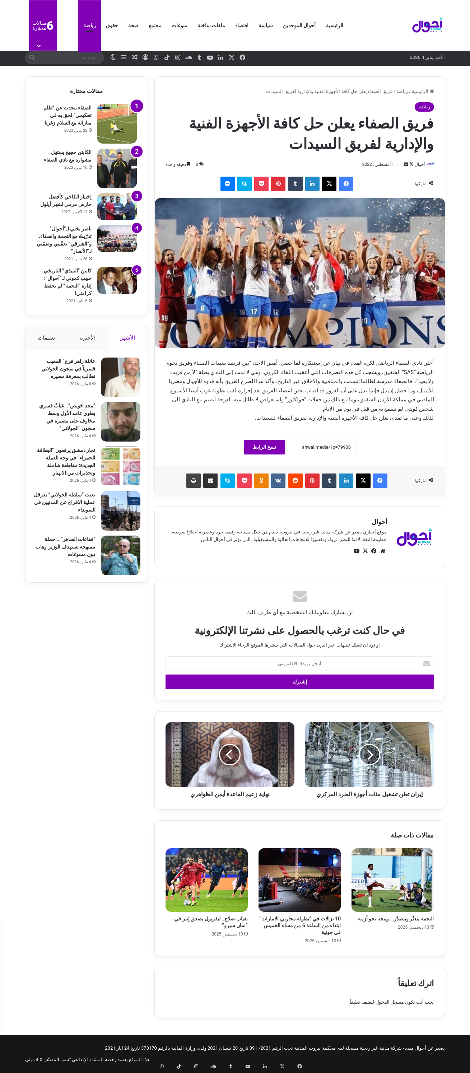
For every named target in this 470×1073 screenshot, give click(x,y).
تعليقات (46, 338)
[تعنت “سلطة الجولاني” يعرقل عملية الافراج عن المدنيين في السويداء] (117, 519)
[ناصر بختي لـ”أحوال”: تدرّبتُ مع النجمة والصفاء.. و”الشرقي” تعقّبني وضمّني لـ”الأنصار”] (117, 238)
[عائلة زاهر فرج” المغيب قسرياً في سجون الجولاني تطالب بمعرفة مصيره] (117, 381)
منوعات (179, 25)
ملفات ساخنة (211, 25)
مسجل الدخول (390, 1002)
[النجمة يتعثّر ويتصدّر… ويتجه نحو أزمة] (393, 880)
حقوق (112, 25)
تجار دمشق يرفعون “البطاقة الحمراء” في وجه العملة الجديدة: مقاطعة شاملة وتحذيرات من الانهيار (65, 469)
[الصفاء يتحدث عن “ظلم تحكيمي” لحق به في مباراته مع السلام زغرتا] (117, 124)
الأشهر (127, 338)
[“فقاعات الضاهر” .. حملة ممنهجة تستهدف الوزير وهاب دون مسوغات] (117, 564)
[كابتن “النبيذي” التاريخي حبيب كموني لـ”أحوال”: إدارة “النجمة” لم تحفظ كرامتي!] (117, 280)
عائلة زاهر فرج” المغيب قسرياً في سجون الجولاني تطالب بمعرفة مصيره (65, 372)
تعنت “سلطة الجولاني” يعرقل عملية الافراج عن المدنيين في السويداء (67, 510)
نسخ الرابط (264, 448)
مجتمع (155, 25)
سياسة (266, 25)
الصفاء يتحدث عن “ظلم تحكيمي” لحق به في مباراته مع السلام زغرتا (67, 115)
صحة (133, 25)
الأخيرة (87, 338)
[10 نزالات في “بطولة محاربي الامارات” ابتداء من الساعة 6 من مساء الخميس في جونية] (300, 880)
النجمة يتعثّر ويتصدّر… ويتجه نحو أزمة (396, 919)
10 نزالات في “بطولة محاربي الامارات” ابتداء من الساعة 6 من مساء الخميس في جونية (300, 926)
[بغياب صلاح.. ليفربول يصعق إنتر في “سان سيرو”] (207, 880)
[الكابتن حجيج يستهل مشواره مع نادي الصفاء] (117, 168)
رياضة (89, 25)
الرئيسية (334, 25)
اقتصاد (241, 25)
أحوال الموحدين (299, 25)
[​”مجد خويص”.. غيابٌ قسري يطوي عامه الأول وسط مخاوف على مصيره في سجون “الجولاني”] (117, 425)
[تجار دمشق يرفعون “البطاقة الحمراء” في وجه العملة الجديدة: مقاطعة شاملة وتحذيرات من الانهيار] (117, 470)
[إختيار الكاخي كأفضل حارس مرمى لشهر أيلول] (117, 206)
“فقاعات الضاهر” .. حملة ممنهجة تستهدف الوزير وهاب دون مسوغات (66, 555)
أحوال (416, 164)
